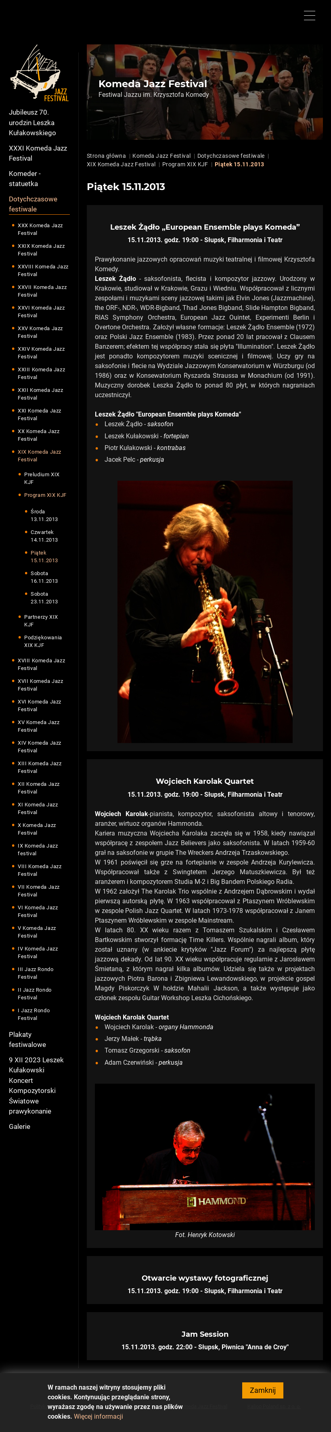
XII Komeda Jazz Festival (39, 788)
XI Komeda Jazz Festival (38, 809)
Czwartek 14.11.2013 (44, 536)
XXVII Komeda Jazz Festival (42, 291)
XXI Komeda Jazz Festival (39, 415)
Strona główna (106, 156)
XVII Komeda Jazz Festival (40, 685)
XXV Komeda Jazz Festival (40, 332)
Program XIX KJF (45, 495)
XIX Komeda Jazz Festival (39, 456)
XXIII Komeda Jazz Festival (41, 373)
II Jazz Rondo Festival (35, 994)
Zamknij (263, 1394)
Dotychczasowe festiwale (33, 204)
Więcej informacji (98, 1421)
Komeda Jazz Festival (161, 156)
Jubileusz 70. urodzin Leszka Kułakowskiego (32, 122)
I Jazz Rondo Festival (34, 1014)
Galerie (19, 1126)
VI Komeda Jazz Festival (38, 911)
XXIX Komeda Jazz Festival (41, 250)
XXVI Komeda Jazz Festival (41, 312)
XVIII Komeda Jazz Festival (41, 664)
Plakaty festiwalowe (27, 1039)
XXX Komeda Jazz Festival (40, 229)
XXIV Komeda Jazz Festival (41, 353)
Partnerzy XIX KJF (41, 621)
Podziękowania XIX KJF (43, 641)
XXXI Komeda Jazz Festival (38, 153)
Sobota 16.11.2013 (44, 577)
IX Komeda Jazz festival (38, 850)
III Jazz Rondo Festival (35, 973)
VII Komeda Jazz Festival (39, 891)
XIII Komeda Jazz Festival (40, 767)
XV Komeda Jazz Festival (38, 726)
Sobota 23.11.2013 (44, 598)
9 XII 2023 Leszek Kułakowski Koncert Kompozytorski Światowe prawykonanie (36, 1086)
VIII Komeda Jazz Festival (40, 870)
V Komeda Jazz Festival (37, 932)
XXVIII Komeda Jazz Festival (43, 271)
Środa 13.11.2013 (44, 516)
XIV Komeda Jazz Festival (39, 747)
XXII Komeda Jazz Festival (40, 394)
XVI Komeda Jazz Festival (39, 706)
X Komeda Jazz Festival (37, 829)
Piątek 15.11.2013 (44, 557)
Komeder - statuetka (25, 179)
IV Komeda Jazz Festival (38, 953)
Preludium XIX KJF (42, 478)
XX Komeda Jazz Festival (38, 435)
